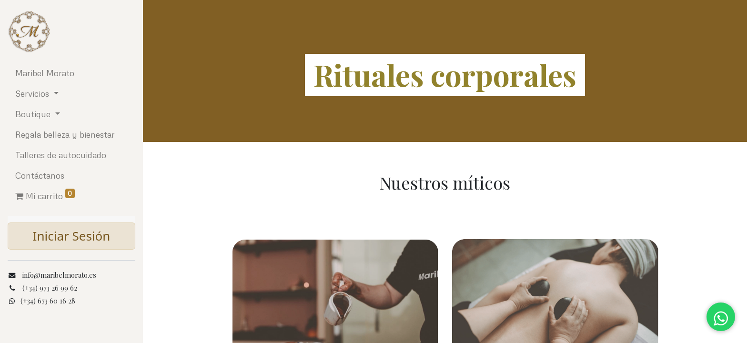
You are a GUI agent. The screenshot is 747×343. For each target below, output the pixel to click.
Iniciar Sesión (72, 235)
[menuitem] (71, 73)
